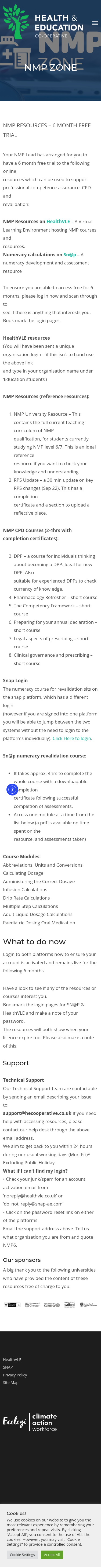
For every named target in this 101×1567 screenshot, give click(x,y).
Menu (95, 23)
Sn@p (70, 255)
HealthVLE (58, 221)
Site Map (11, 1382)
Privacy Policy (15, 1374)
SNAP (8, 1367)
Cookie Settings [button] (22, 1554)
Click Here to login (72, 738)
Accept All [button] (52, 1554)
